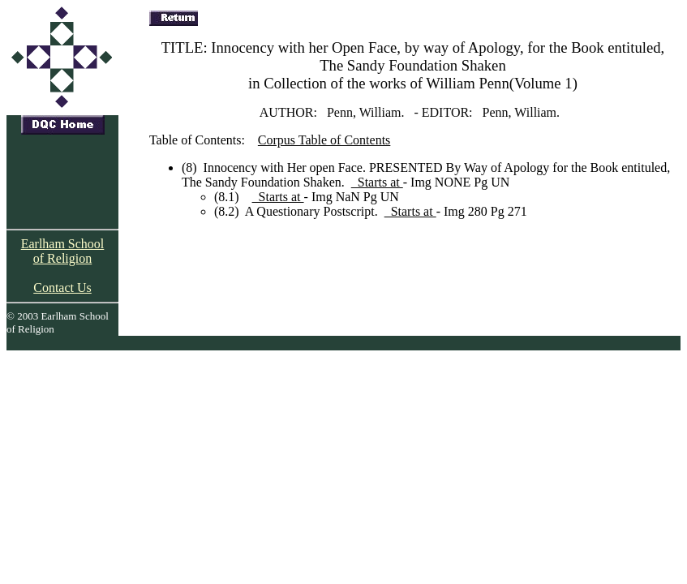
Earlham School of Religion (63, 251)
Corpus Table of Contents (324, 140)
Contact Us (62, 287)
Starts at (377, 182)
